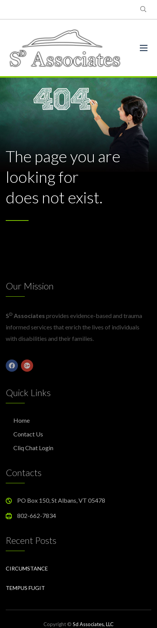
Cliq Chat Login (33, 447)
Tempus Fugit (25, 588)
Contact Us (28, 434)
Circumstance (27, 568)
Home (21, 420)
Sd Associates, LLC (93, 624)
